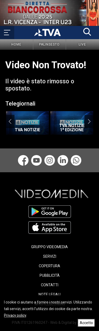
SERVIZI (49, 256)
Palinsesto (49, 44)
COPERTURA (49, 266)
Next (89, 121)
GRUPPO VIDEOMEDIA (49, 247)
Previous (10, 121)
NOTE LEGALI (49, 294)
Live (82, 44)
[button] (87, 32)
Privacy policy (15, 315)
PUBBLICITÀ (50, 275)
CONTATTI (49, 285)
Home (16, 44)
